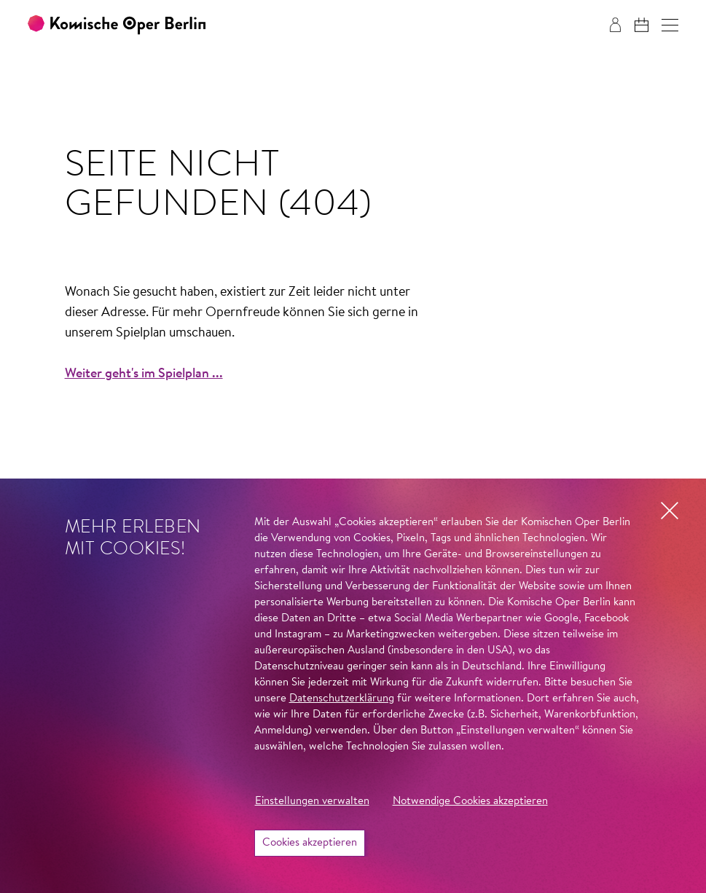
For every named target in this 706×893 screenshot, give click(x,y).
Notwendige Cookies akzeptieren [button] (470, 801)
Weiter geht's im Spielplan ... (144, 374)
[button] (670, 25)
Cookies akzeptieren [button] (309, 843)
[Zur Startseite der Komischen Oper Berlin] (116, 25)
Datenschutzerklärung (341, 698)
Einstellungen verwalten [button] (312, 801)
